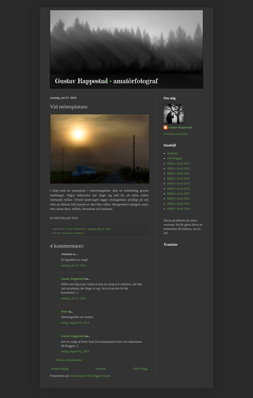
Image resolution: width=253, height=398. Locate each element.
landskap (78, 232)
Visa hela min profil (175, 134)
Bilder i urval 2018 (178, 188)
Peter (64, 311)
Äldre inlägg (140, 368)
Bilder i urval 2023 (178, 163)
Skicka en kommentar (69, 360)
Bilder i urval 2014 (178, 208)
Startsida (100, 368)
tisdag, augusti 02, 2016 (75, 322)
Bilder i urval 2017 (178, 193)
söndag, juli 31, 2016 (73, 298)
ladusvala (68, 232)
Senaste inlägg (59, 368)
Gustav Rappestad (72, 278)
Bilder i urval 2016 (178, 198)
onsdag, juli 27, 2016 (73, 265)
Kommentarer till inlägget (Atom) (90, 376)
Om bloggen (174, 158)
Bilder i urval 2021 (178, 173)
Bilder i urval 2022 (178, 168)
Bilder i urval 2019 (178, 183)
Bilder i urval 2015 (178, 203)
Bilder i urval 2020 (178, 178)
